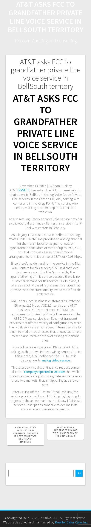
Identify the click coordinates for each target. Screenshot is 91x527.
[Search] (79, 473)
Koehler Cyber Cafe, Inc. (71, 522)
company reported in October (44, 371)
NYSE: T (23, 190)
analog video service (55, 360)
